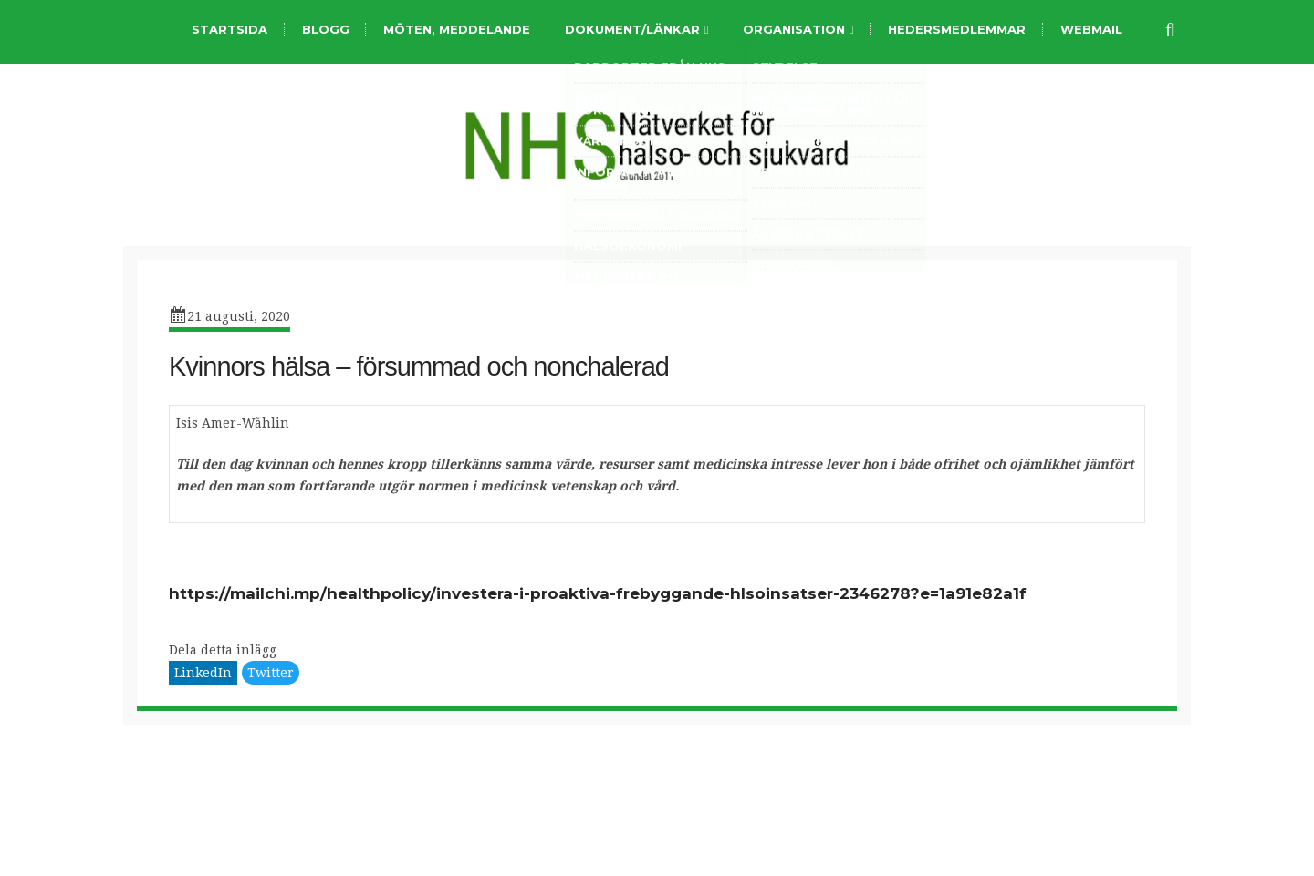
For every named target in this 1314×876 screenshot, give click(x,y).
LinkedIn (203, 672)
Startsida (229, 29)
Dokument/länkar (632, 29)
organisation (794, 29)
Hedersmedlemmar (957, 29)
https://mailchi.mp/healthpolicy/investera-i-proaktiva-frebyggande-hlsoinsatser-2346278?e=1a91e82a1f (598, 593)
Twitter (270, 672)
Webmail (1091, 29)
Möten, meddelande (456, 29)
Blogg (325, 29)
